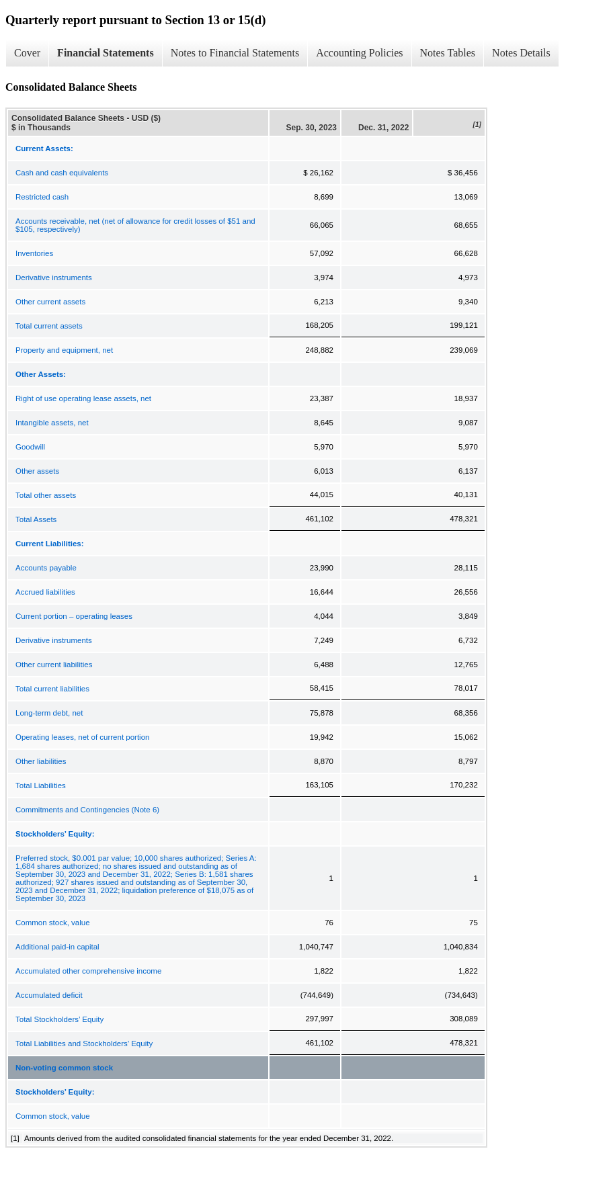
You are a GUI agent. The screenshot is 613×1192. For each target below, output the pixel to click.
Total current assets (49, 326)
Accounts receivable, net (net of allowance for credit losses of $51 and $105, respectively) (135, 225)
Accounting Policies (359, 52)
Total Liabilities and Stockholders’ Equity (84, 1043)
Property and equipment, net (64, 350)
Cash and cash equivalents (61, 173)
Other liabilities (40, 761)
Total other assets (45, 495)
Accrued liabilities (45, 592)
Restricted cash (42, 197)
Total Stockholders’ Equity (59, 1019)
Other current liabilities (53, 665)
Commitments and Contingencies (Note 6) (87, 810)
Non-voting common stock (64, 1068)
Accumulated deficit (49, 995)
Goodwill (30, 447)
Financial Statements (105, 52)
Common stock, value (52, 923)
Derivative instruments (53, 277)
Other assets (37, 471)
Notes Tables (448, 52)
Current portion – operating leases (73, 616)
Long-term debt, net (49, 713)
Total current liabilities (52, 689)
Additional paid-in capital (57, 947)
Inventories (34, 253)
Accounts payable (46, 568)
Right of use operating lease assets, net (83, 398)
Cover (27, 52)
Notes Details (521, 52)
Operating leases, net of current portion (82, 737)
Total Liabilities (40, 785)
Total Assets (35, 519)
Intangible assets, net (52, 423)
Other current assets (50, 302)
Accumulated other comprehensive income (88, 971)
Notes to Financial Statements (235, 52)
